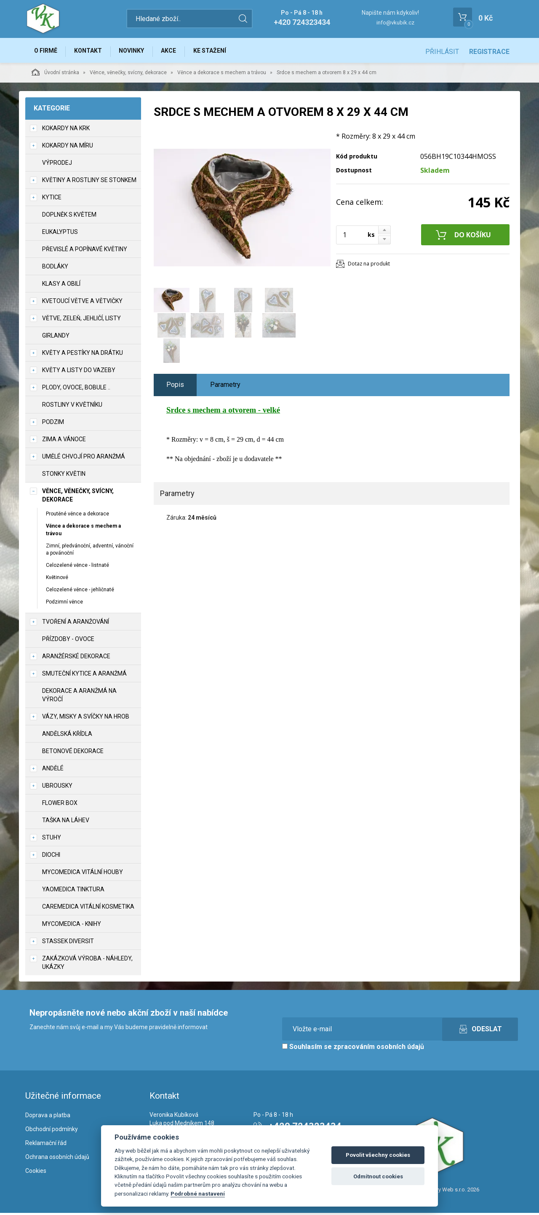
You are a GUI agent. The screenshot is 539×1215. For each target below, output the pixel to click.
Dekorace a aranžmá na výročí (79, 696)
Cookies (35, 1172)
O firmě (46, 51)
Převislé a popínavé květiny (84, 251)
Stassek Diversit (68, 942)
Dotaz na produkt (369, 265)
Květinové (57, 579)
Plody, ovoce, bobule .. (76, 389)
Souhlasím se (353, 1048)
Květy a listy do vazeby (78, 372)
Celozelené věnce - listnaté (77, 567)
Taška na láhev (65, 821)
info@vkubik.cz (395, 22)
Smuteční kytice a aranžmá (84, 675)
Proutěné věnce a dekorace (77, 516)
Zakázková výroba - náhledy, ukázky (87, 964)
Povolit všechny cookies (378, 1155)
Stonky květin (63, 475)
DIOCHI (51, 856)
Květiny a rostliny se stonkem (89, 182)
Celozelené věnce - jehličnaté (80, 592)
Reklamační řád (46, 1145)
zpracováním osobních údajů (379, 1048)
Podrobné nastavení (198, 1193)
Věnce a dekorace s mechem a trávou (221, 75)
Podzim (53, 424)
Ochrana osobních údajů (57, 1159)
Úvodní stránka (55, 74)
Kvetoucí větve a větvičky (82, 303)
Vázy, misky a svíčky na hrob (85, 718)
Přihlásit (442, 52)
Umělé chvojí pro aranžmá (83, 458)
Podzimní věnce (64, 604)
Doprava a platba (47, 1117)
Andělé (53, 770)
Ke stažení (218, 51)
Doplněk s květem (69, 216)
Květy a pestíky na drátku (82, 354)
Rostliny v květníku (72, 406)
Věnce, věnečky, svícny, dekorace (128, 75)
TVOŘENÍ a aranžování (75, 623)
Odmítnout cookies (378, 1176)
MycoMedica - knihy (71, 925)
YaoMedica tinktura (73, 891)
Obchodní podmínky (51, 1131)
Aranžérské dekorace (76, 657)
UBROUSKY (57, 787)
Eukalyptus (60, 234)
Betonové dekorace (73, 752)
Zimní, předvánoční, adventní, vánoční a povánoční (89, 551)
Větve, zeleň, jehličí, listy (81, 320)
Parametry (225, 387)
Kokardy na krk (66, 130)
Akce (175, 51)
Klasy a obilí (61, 285)
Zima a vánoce (64, 441)
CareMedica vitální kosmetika (88, 908)
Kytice (51, 199)
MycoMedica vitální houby (82, 873)
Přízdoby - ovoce (68, 640)
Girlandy (55, 337)
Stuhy (51, 839)
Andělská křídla (67, 735)
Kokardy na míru (67, 147)
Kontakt (91, 51)
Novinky (136, 51)
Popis (175, 387)
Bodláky (55, 268)
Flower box (59, 804)
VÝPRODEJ (57, 164)
